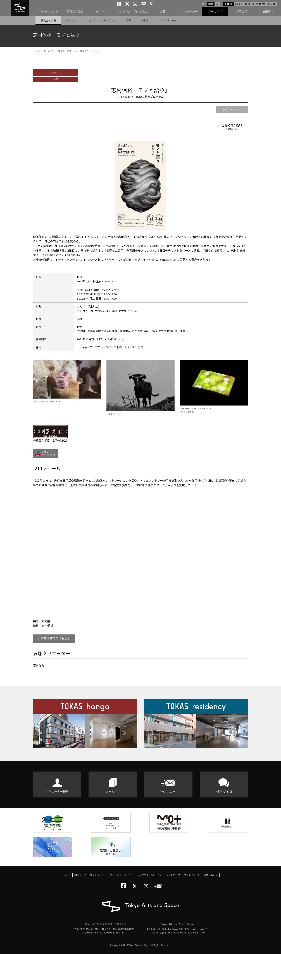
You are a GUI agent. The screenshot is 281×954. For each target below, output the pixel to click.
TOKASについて (48, 11)
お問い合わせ (223, 792)
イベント (101, 11)
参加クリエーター (232, 109)
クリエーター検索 (57, 792)
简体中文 (260, 4)
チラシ (48, 453)
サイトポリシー (98, 875)
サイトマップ (173, 875)
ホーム (67, 875)
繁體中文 (249, 4)
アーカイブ (215, 11)
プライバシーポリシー (121, 875)
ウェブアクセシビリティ (149, 875)
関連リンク (80, 875)
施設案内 (268, 11)
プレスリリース (168, 20)
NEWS (145, 20)
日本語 (228, 4)
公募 (162, 11)
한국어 (271, 4)
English (239, 4)
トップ (36, 51)
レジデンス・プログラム (132, 11)
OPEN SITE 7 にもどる (55, 638)
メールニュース (168, 792)
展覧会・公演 (75, 11)
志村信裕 (38, 665)
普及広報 (241, 11)
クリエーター (189, 11)
